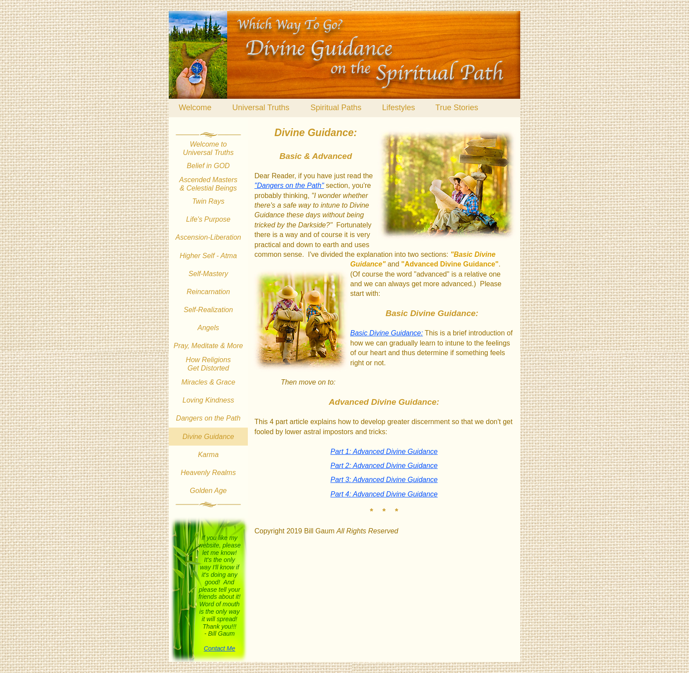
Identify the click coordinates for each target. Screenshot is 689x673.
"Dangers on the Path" (289, 185)
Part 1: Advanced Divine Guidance (384, 451)
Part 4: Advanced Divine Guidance (384, 494)
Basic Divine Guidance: (386, 333)
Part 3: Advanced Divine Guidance (384, 479)
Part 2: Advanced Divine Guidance (384, 465)
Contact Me (220, 648)
